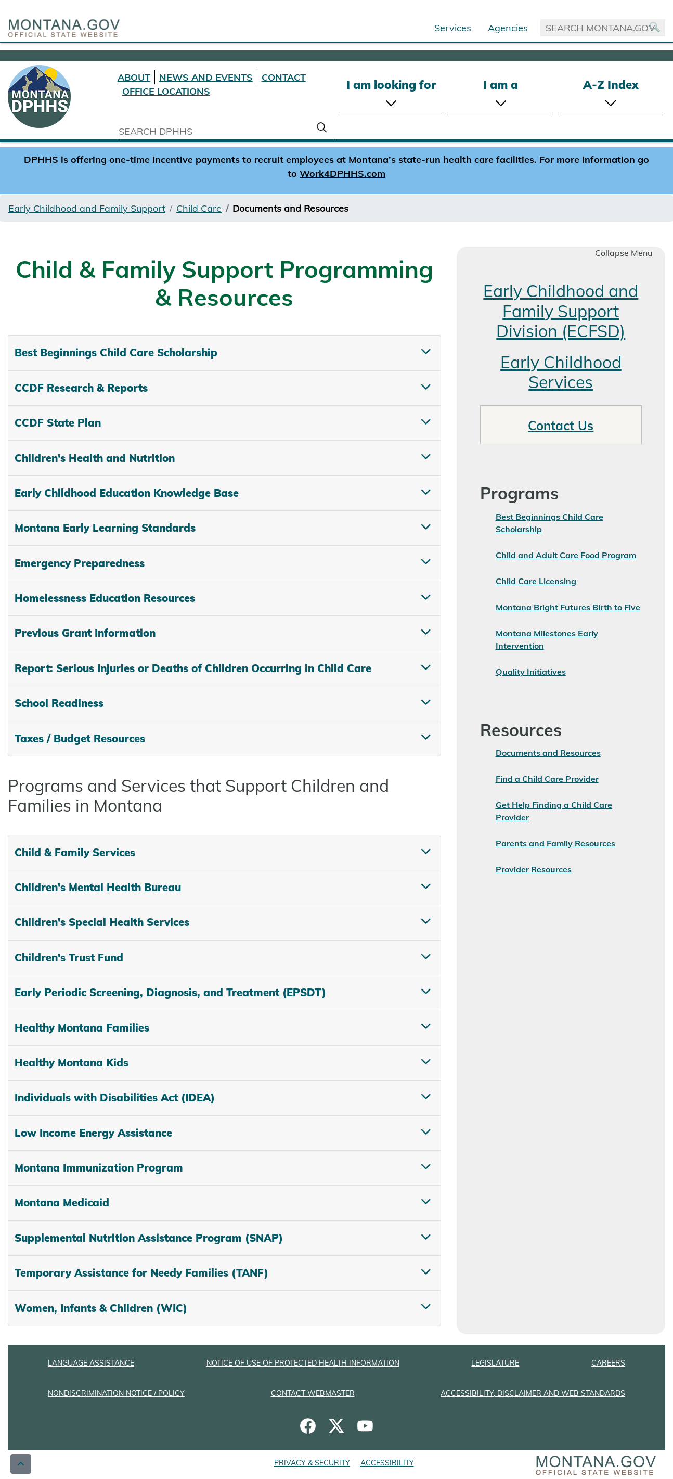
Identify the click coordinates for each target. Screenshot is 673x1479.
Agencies (508, 28)
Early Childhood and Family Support (86, 208)
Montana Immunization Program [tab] (99, 1167)
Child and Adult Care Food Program (566, 555)
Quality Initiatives (531, 671)
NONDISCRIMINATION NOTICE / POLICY (116, 1393)
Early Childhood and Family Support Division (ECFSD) (560, 310)
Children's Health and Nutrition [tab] (95, 458)
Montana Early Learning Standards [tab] (105, 527)
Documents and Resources (548, 753)
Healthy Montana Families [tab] (82, 1027)
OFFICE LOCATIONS (166, 91)
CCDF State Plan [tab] (58, 422)
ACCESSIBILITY (387, 1463)
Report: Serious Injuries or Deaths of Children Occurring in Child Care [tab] (193, 668)
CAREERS (608, 1363)
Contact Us (560, 425)
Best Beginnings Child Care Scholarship (549, 522)
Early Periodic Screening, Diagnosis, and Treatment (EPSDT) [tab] (170, 992)
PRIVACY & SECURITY (312, 1463)
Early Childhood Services (561, 372)
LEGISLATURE (495, 1363)
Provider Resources (534, 869)
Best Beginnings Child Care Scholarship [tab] (116, 352)
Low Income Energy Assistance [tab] (93, 1132)
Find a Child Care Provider (547, 779)
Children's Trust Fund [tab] (69, 957)
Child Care (199, 208)
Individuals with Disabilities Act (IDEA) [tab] (115, 1097)
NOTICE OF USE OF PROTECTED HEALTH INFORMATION (302, 1363)
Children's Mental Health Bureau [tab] (98, 887)
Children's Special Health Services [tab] (102, 922)
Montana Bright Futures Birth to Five (568, 607)
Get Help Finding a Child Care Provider (554, 811)
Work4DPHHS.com (342, 173)
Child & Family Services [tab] (75, 852)
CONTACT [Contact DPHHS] (284, 77)
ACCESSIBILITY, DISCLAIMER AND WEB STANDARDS (533, 1393)
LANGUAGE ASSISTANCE (91, 1363)
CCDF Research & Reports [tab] (81, 387)
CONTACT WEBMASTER (313, 1393)
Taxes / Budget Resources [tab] (80, 738)
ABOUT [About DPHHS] (134, 77)
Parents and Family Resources (555, 843)
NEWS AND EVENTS (206, 77)
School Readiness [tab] (59, 703)
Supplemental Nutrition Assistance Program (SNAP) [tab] (149, 1237)
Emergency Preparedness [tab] (80, 563)
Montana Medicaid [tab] (62, 1202)
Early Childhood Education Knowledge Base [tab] (127, 492)
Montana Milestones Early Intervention (547, 639)
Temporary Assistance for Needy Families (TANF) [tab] (141, 1272)
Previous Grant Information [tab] (85, 632)
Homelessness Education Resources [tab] (105, 598)
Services (452, 28)
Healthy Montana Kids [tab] (71, 1062)
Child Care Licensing (536, 581)
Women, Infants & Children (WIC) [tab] (101, 1308)
